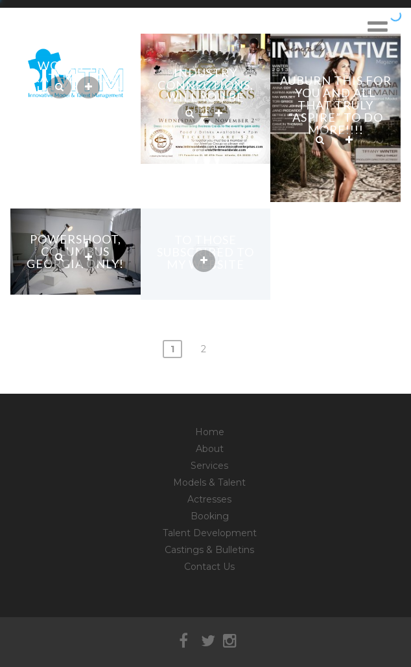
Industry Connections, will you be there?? (205, 91)
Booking (210, 516)
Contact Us (209, 566)
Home (209, 432)
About (210, 449)
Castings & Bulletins (209, 550)
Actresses (209, 499)
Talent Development (210, 533)
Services (209, 465)
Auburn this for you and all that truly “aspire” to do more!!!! (336, 105)
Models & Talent (209, 482)
